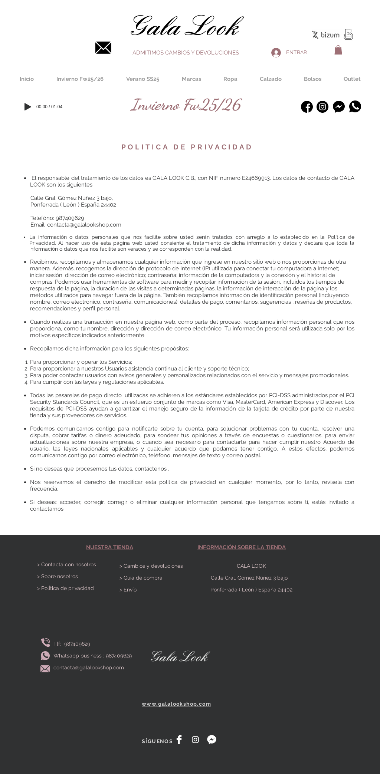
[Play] (27, 107)
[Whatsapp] (355, 106)
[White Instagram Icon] (195, 739)
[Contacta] (103, 48)
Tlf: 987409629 (73, 644)
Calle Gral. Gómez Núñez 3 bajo (251, 578)
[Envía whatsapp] (45, 655)
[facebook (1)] (307, 107)
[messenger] (211, 739)
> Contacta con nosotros (66, 564)
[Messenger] (338, 107)
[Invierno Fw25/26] (185, 104)
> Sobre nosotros (57, 576)
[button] (338, 50)
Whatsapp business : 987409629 (92, 656)
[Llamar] (45, 643)
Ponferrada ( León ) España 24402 (251, 590)
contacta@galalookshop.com (84, 224)
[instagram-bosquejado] (322, 107)
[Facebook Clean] (179, 739)
